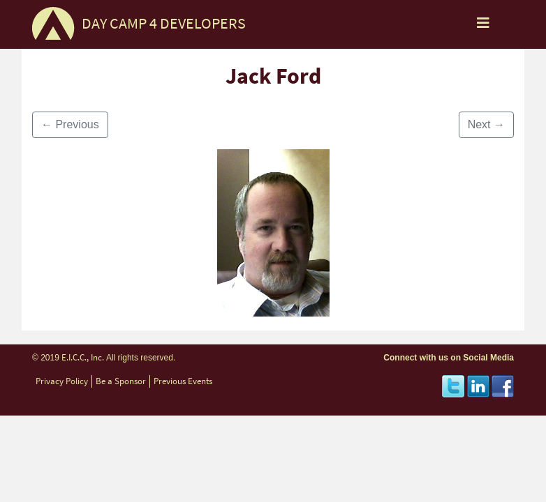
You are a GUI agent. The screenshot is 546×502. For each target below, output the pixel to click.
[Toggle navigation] (483, 26)
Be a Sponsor (121, 381)
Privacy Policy (62, 381)
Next (486, 124)
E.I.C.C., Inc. (82, 357)
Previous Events (183, 381)
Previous (70, 124)
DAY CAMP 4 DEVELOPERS (164, 23)
